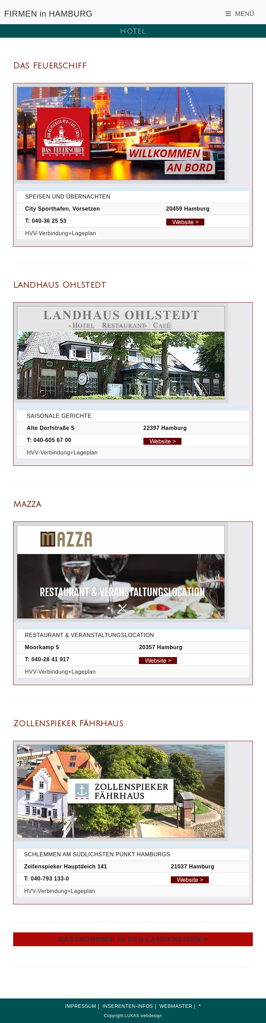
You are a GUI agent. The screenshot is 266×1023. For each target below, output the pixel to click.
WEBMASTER (175, 1006)
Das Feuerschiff (49, 65)
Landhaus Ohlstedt (59, 284)
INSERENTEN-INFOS (128, 1006)
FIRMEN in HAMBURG (48, 13)
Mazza (27, 504)
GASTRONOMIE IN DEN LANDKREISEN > (133, 939)
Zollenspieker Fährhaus (68, 723)
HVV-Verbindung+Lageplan (60, 233)
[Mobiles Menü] (239, 13)
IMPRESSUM (80, 1006)
